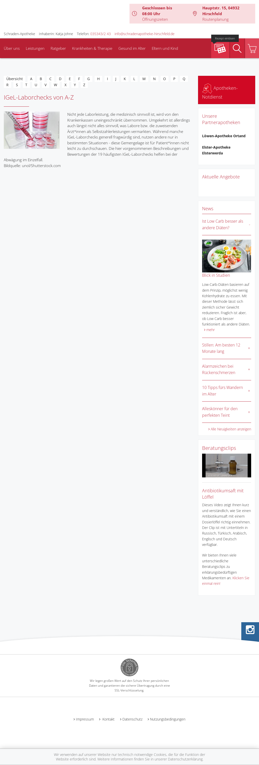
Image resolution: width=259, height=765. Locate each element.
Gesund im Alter (132, 48)
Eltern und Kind (165, 48)
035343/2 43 (100, 33)
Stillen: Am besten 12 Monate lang (221, 348)
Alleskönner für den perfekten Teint (220, 412)
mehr (210, 329)
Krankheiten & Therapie (92, 48)
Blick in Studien (216, 275)
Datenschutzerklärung (185, 759)
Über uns (12, 48)
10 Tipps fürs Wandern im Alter (222, 391)
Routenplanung (215, 19)
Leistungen (35, 48)
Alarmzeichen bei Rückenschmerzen (218, 369)
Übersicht (14, 78)
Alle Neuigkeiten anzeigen (231, 429)
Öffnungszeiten (155, 19)
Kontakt (108, 719)
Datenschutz (132, 719)
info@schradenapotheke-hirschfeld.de (145, 33)
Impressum (85, 719)
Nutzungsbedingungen (167, 719)
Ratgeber (58, 48)
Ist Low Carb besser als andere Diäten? (222, 224)
